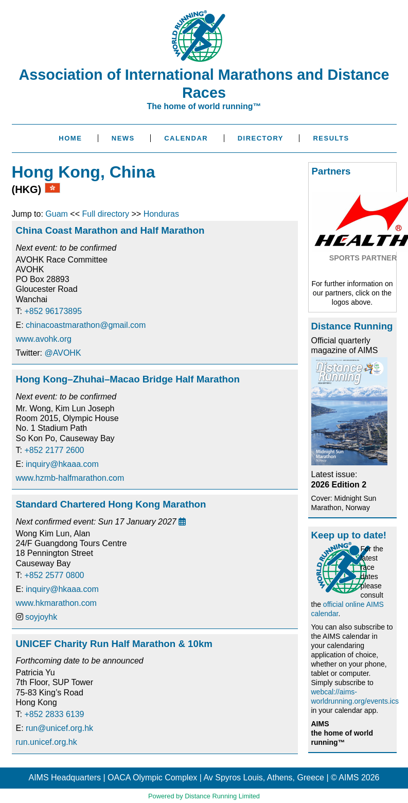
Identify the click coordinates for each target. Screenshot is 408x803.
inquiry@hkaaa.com (62, 464)
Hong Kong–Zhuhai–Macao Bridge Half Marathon (128, 379)
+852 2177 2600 (54, 450)
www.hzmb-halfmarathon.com (70, 478)
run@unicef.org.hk (59, 728)
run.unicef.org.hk (46, 742)
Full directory (105, 214)
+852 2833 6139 (54, 714)
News (123, 138)
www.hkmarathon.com (56, 603)
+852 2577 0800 (54, 575)
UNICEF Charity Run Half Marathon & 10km (114, 643)
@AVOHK (63, 352)
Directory (260, 138)
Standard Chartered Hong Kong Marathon (111, 504)
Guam (56, 214)
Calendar (186, 138)
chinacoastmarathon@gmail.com (86, 325)
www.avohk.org (44, 339)
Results (331, 138)
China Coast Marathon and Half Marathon (110, 230)
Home (70, 138)
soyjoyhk (41, 617)
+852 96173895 (53, 311)
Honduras (161, 214)
